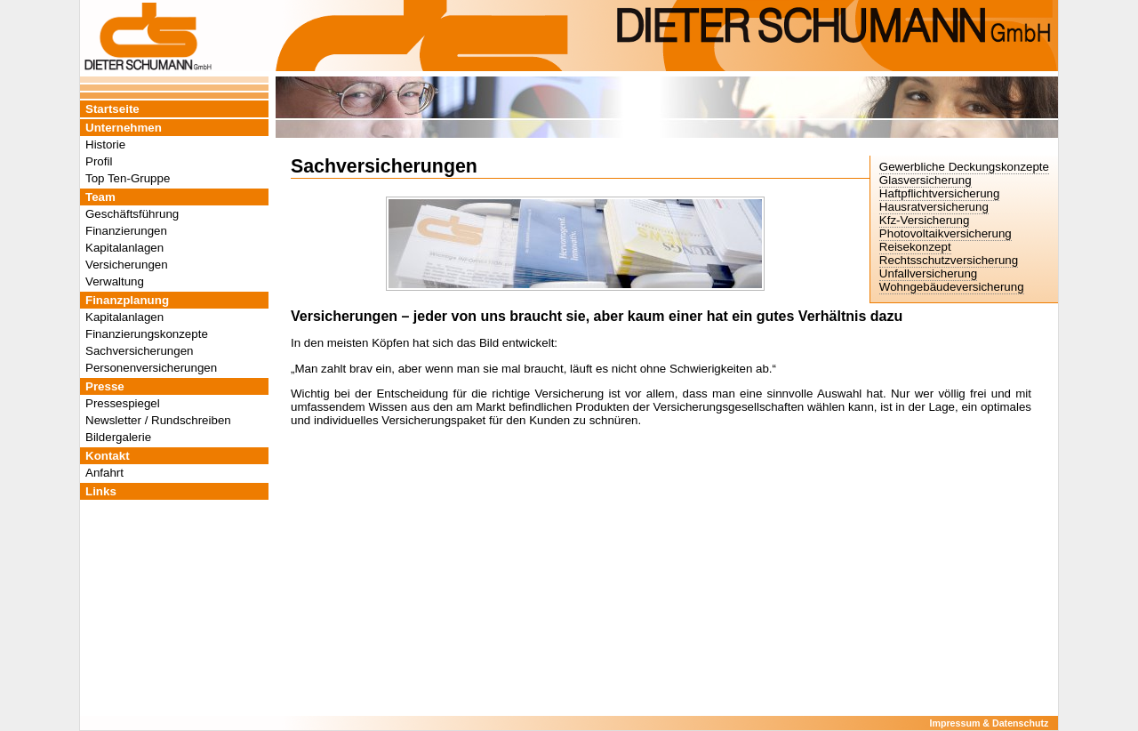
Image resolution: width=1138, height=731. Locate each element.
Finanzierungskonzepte (146, 334)
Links (100, 491)
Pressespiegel (122, 403)
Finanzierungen (126, 230)
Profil (98, 161)
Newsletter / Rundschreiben (158, 420)
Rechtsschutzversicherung (948, 260)
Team (100, 197)
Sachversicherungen (139, 350)
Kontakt (107, 455)
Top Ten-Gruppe (127, 178)
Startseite (112, 109)
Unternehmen (123, 127)
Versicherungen (126, 264)
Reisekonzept (915, 246)
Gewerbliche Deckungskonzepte (964, 166)
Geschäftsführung (132, 214)
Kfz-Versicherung (924, 220)
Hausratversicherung (934, 206)
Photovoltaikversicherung (945, 233)
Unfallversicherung (928, 273)
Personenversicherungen (151, 367)
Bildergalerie (118, 437)
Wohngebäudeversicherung (951, 286)
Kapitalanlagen (124, 247)
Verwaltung (114, 281)
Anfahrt (104, 472)
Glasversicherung (925, 180)
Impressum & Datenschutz (989, 723)
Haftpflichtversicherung (939, 193)
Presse (104, 386)
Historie (105, 144)
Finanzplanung (127, 300)
